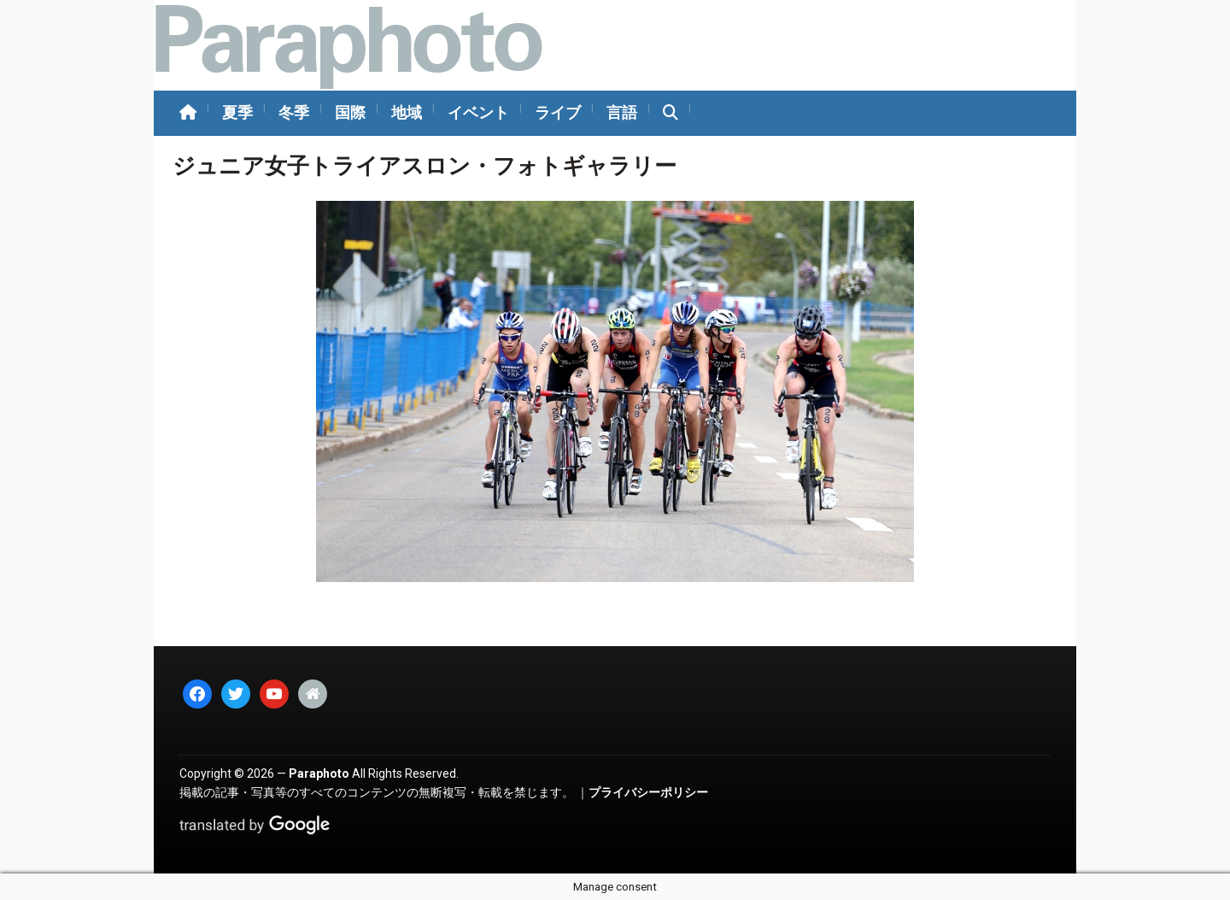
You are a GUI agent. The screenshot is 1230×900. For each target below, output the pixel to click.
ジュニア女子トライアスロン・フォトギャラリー (424, 166)
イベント (478, 112)
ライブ (558, 112)
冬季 (293, 112)
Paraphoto (319, 773)
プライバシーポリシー (648, 792)
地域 (406, 112)
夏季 (237, 112)
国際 (350, 112)
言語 (621, 112)
